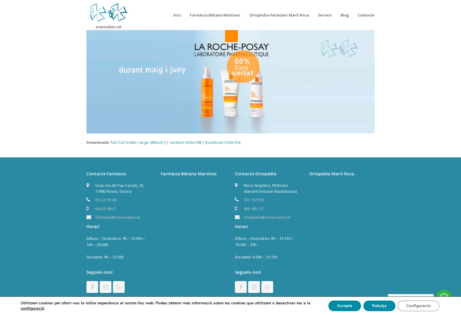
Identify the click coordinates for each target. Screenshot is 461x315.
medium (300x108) (185, 142)
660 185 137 (254, 208)
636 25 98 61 (105, 208)
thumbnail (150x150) (222, 142)
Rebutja (379, 306)
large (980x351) (152, 142)
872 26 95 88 (105, 199)
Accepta (344, 306)
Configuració (418, 306)
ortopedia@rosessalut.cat (267, 217)
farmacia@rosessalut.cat (117, 217)
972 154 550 (254, 199)
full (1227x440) (123, 142)
